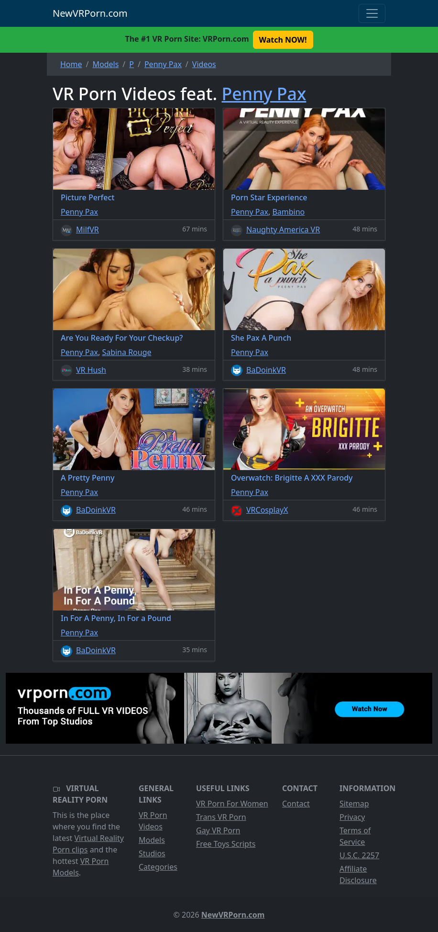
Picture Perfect (87, 197)
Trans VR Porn (221, 817)
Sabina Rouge (126, 352)
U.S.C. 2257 (359, 855)
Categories (158, 867)
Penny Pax (264, 93)
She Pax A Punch (261, 338)
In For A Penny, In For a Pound (116, 618)
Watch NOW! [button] (283, 40)
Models (152, 840)
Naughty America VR (283, 229)
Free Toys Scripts (225, 844)
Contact (296, 803)
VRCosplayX (267, 510)
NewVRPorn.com (90, 13)
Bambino (288, 212)
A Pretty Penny (87, 477)
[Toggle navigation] (372, 13)
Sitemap (354, 803)
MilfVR (87, 229)
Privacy (352, 817)
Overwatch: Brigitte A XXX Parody (292, 477)
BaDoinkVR (266, 370)
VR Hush (91, 370)
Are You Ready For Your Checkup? (122, 338)
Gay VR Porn (218, 830)
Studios (152, 853)
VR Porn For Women (232, 803)
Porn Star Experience (269, 197)
